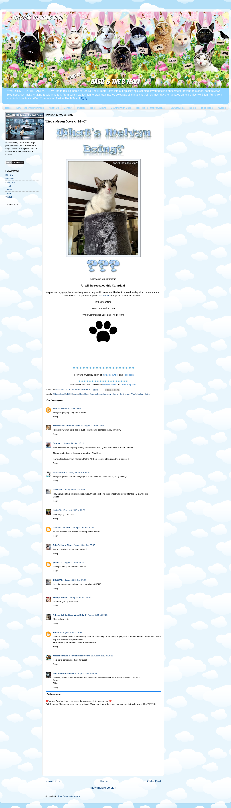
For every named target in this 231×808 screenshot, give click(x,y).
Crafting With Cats (121, 107)
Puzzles (81, 107)
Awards (222, 107)
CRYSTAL (58, 490)
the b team (125, 394)
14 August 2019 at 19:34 (71, 632)
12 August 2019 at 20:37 (83, 545)
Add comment (54, 694)
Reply (55, 416)
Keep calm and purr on (100, 394)
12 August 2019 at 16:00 (92, 426)
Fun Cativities (176, 107)
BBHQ (70, 394)
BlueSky (9, 175)
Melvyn (115, 394)
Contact (68, 107)
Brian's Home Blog (62, 545)
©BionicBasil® (59, 394)
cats (76, 394)
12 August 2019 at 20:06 (74, 510)
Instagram (10, 182)
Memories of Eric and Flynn (66, 426)
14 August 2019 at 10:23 (96, 615)
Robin (56, 632)
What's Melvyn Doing (140, 394)
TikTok (8, 186)
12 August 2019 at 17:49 (74, 490)
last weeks (104, 295)
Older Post (154, 781)
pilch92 (56, 562)
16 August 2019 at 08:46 (86, 673)
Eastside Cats (60, 472)
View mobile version (103, 787)
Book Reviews (98, 107)
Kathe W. (57, 510)
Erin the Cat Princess (63, 673)
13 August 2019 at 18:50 (79, 597)
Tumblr (8, 189)
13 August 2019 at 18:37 (74, 580)
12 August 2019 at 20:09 (82, 527)
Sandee (56, 443)
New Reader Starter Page (30, 107)
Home (8, 107)
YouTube (9, 197)
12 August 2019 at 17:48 (79, 472)
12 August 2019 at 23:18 (72, 562)
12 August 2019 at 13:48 (69, 408)
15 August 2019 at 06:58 (102, 656)
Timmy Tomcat (60, 597)
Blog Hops (207, 107)
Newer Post (53, 781)
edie (55, 408)
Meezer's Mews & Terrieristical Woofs (71, 656)
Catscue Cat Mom (61, 527)
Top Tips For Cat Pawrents (150, 107)
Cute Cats (84, 394)
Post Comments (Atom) (69, 796)
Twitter (8, 193)
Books (193, 107)
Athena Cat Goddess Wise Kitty (68, 615)
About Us (54, 107)
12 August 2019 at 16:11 (72, 443)
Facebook (9, 178)
